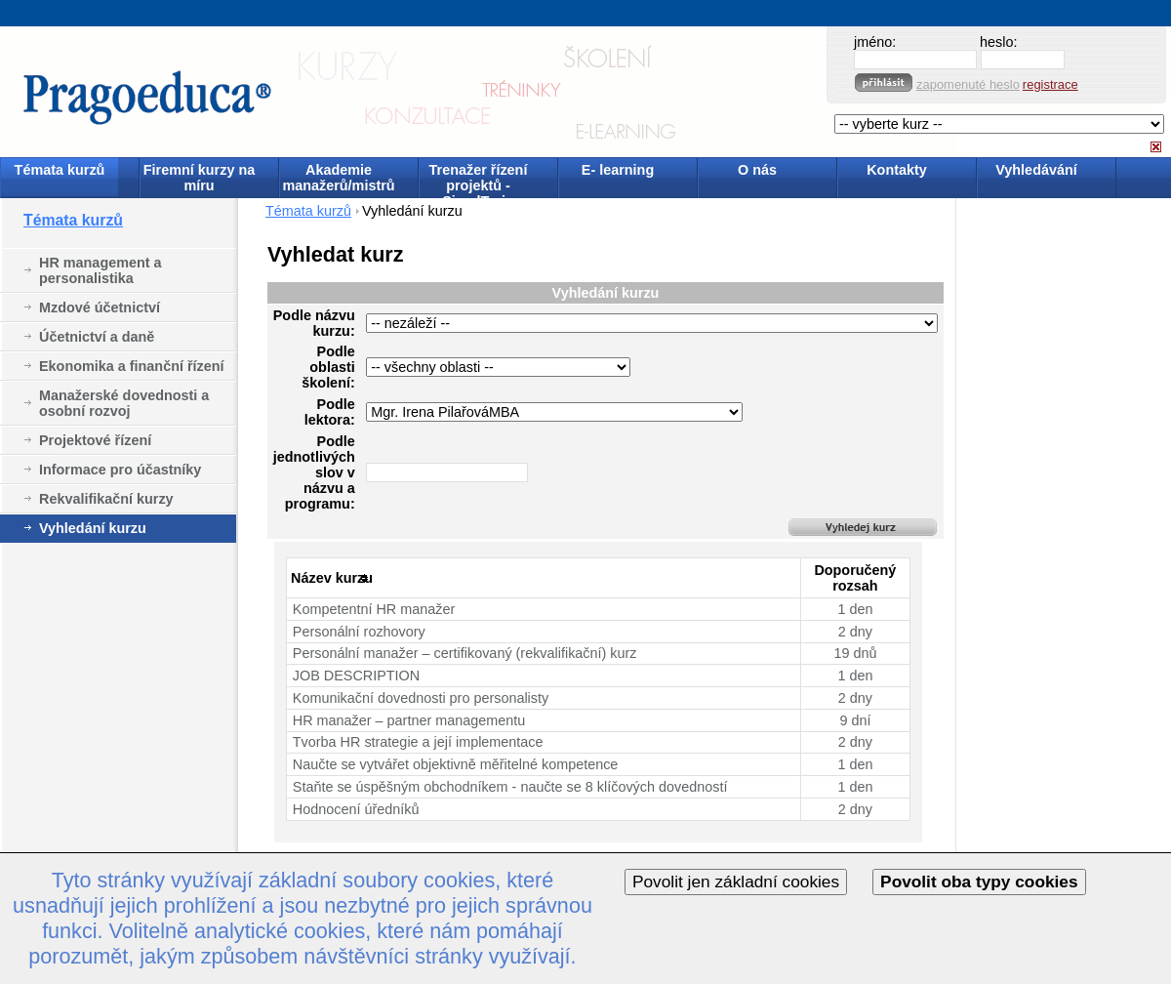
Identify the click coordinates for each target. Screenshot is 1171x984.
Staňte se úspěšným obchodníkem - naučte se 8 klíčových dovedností (510, 787)
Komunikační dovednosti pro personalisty (420, 698)
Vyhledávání (1035, 170)
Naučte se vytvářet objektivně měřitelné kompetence (456, 764)
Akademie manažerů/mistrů (338, 177)
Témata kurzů (60, 170)
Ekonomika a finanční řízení (131, 366)
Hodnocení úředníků (356, 809)
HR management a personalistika (100, 270)
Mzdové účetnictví (99, 307)
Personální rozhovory (359, 631)
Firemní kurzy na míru (199, 177)
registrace (1050, 84)
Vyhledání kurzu (92, 528)
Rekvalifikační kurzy (106, 499)
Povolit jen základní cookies (735, 881)
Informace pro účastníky (120, 469)
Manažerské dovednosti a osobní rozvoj (124, 403)
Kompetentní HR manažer (374, 609)
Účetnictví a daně (96, 337)
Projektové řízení (95, 440)
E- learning (618, 170)
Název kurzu (332, 578)
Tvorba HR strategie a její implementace (418, 742)
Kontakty (897, 170)
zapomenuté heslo (968, 84)
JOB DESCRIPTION (356, 675)
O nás (757, 170)
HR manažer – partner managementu (409, 720)
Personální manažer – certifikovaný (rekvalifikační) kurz (465, 653)
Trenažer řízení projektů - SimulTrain (478, 179)
